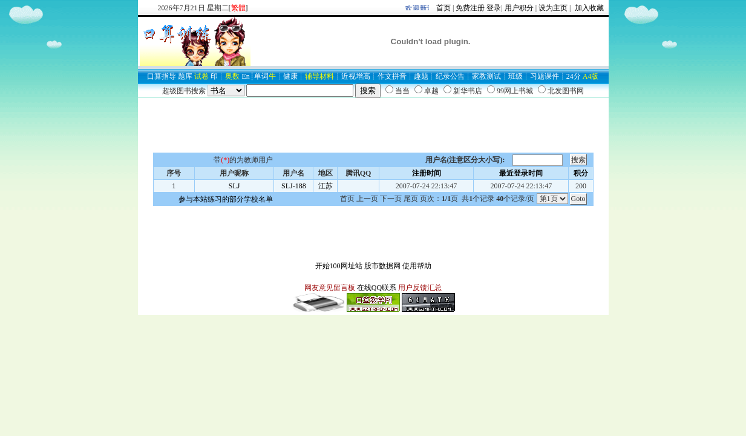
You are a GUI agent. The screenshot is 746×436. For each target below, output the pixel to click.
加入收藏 (588, 8)
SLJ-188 (293, 186)
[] (238, 8)
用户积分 (519, 8)
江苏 (325, 186)
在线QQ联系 (376, 287)
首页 (443, 8)
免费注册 (470, 8)
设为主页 (553, 8)
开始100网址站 (338, 266)
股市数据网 (382, 266)
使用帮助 (416, 266)
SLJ (234, 186)
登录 (493, 8)
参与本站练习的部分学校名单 (225, 199)
